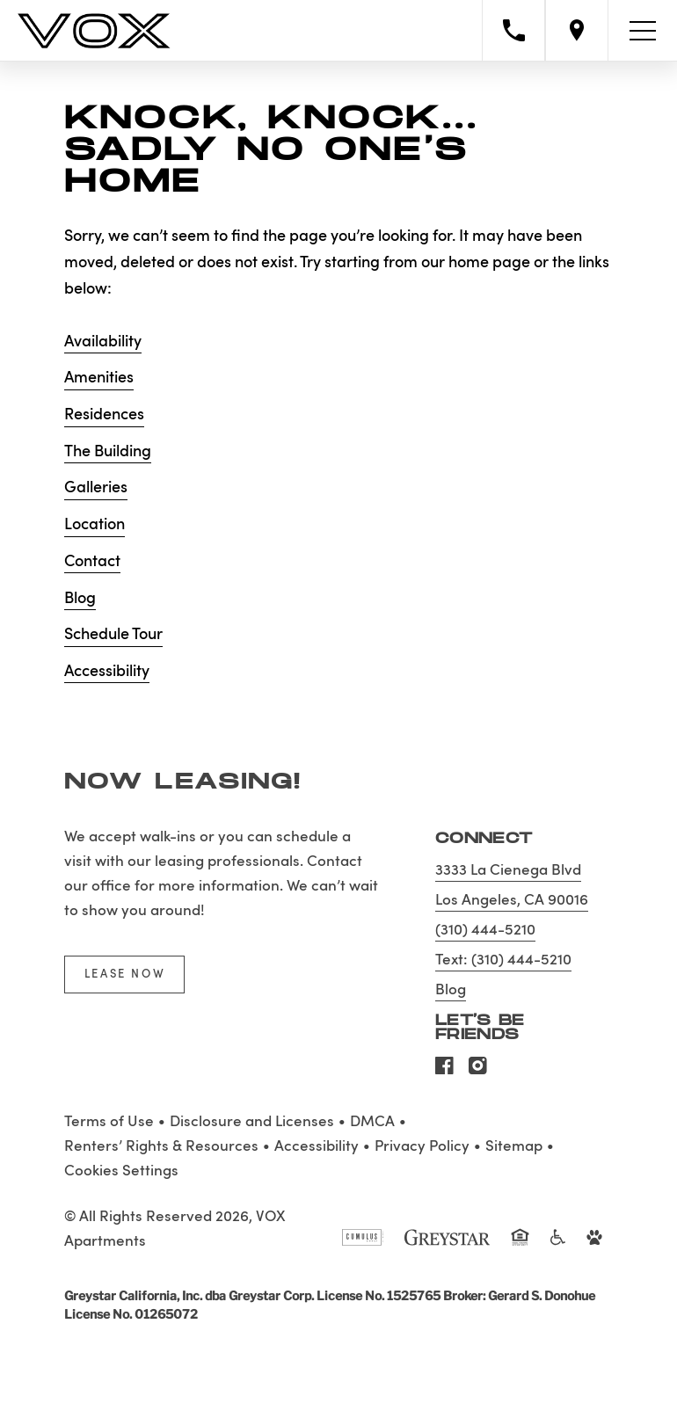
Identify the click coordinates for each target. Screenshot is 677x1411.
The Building (107, 452)
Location (94, 525)
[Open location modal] (576, 30)
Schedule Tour (113, 635)
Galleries (95, 488)
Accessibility (106, 672)
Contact (92, 562)
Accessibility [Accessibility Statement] (316, 1146)
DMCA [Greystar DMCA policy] (372, 1122)
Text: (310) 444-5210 (503, 960)
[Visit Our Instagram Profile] (478, 1071)
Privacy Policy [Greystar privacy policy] (422, 1146)
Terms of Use (109, 1122)
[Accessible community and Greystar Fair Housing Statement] (557, 1245)
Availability (103, 342)
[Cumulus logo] (362, 1245)
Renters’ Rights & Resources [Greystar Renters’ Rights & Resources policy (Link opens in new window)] (161, 1146)
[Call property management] (513, 30)
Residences (104, 415)
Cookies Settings (121, 1171)
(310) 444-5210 (485, 930)
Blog (80, 599)
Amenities (99, 378)
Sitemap (513, 1146)
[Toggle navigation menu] (642, 31)
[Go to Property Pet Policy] (594, 1245)
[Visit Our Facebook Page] (444, 1071)
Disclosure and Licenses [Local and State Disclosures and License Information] (252, 1122)
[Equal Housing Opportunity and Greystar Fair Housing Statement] (520, 1247)
